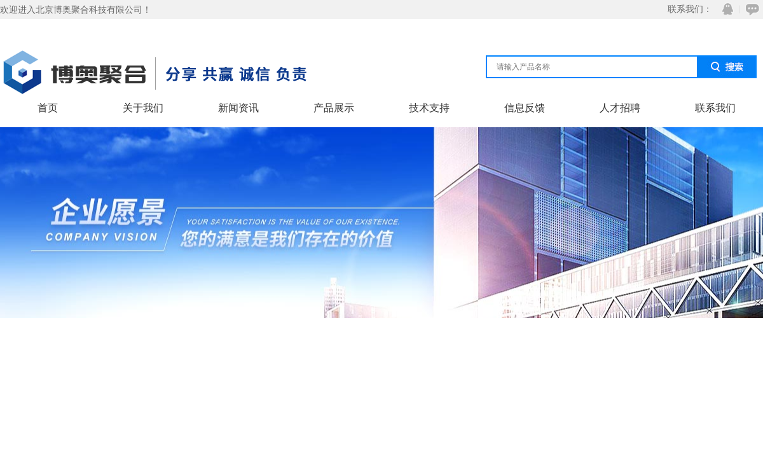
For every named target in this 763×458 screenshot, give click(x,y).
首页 (48, 107)
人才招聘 (620, 107)
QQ (725, 9)
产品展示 (333, 107)
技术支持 (429, 107)
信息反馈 (524, 107)
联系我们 (715, 107)
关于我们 (143, 107)
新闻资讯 (238, 107)
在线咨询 (750, 9)
